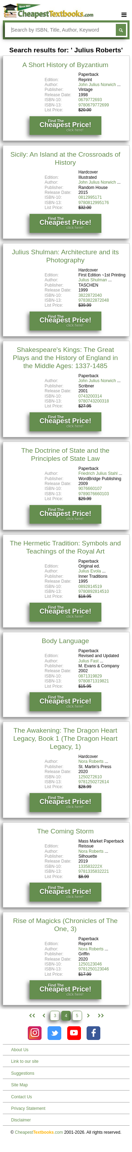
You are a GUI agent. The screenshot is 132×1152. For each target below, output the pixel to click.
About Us (20, 1049)
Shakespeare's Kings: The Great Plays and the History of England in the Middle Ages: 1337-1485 (65, 357)
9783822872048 (93, 300)
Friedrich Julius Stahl (98, 473)
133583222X (90, 866)
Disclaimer (21, 1120)
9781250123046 (93, 969)
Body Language (65, 640)
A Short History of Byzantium (65, 64)
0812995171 (90, 197)
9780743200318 (93, 401)
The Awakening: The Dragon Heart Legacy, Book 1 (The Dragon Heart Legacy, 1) (65, 738)
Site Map (19, 1084)
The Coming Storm (65, 831)
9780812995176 (93, 202)
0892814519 (90, 586)
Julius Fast (88, 661)
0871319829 (90, 676)
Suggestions (22, 1073)
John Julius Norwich (97, 84)
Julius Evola (89, 571)
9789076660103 (93, 493)
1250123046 (90, 964)
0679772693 (90, 99)
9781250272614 (93, 781)
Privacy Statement (28, 1108)
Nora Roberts (90, 761)
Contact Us (21, 1096)
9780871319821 (93, 681)
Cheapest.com (39, 1132)
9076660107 (90, 488)
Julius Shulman (92, 279)
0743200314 (90, 396)
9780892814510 (93, 591)
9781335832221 (93, 871)
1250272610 (90, 776)
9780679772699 (93, 105)
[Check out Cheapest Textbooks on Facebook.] (93, 1033)
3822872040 (90, 295)
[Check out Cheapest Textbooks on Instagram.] (35, 1033)
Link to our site (25, 1061)
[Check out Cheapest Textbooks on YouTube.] (74, 1033)
